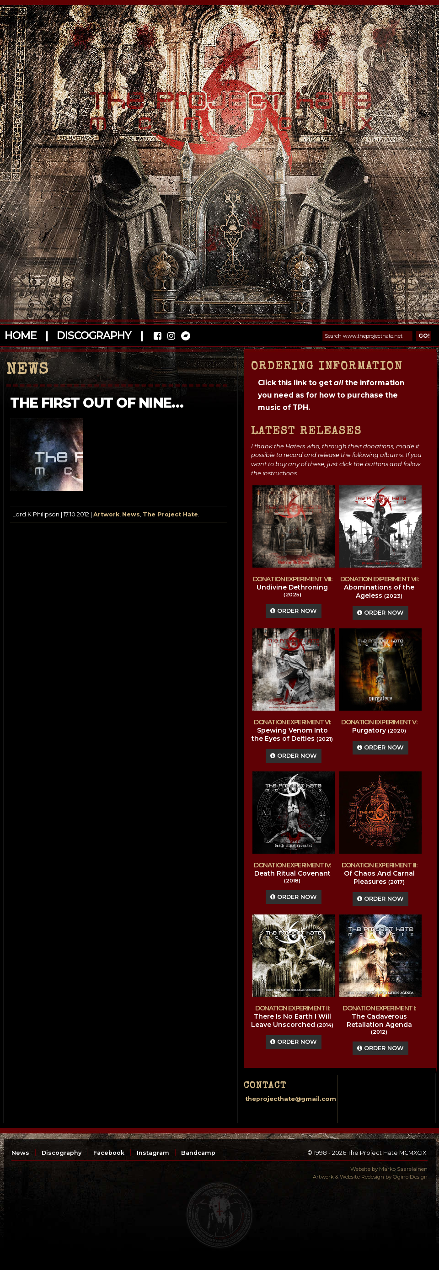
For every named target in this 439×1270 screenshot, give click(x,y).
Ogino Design (410, 1177)
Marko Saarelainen (403, 1169)
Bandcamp (198, 1152)
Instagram (153, 1152)
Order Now (293, 610)
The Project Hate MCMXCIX (217, 105)
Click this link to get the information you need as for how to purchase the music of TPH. (331, 395)
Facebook (108, 1152)
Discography (94, 335)
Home (20, 335)
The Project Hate (170, 514)
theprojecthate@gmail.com (290, 1098)
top (219, 1215)
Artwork (106, 514)
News (131, 514)
